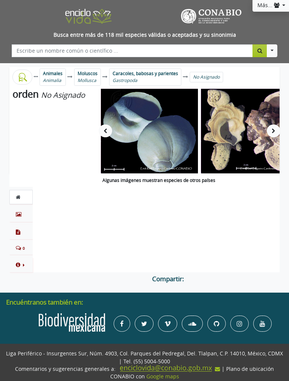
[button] (21, 265)
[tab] (21, 197)
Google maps (162, 376)
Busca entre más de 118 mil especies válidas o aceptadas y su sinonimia (144, 35)
